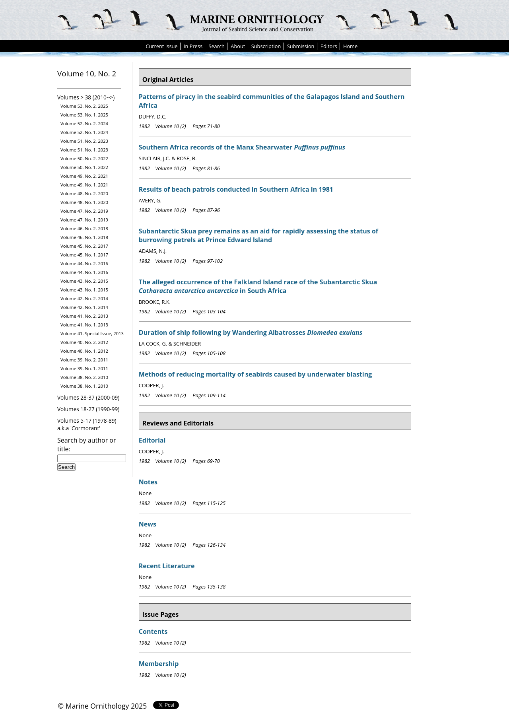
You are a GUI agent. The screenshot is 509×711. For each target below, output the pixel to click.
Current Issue (161, 46)
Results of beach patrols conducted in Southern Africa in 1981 (236, 189)
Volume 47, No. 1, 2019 (84, 220)
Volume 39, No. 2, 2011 (84, 360)
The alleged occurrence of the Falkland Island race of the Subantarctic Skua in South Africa (258, 286)
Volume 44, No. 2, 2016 (84, 263)
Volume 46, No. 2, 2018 (84, 228)
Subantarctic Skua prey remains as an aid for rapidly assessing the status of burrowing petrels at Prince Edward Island (258, 235)
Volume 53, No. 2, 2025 (84, 106)
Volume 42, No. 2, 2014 (84, 298)
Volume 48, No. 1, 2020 (84, 202)
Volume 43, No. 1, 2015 (84, 290)
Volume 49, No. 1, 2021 (84, 185)
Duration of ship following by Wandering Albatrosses (250, 332)
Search (216, 46)
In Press (193, 46)
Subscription (266, 46)
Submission (301, 46)
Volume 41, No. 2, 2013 (84, 316)
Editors (329, 46)
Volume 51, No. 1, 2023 (84, 150)
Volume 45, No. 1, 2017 (84, 255)
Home (350, 46)
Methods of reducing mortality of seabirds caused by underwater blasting (255, 374)
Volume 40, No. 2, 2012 (84, 342)
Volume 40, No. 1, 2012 (84, 351)
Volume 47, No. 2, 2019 (84, 211)
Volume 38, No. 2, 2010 (84, 377)
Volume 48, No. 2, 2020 (84, 193)
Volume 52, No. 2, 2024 (84, 123)
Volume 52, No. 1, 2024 (84, 132)
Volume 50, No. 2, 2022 (84, 158)
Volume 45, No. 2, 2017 (84, 246)
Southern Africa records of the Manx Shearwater (242, 147)
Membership (159, 663)
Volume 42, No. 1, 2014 (84, 307)
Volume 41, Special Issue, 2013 (92, 333)
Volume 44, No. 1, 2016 (84, 272)
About (238, 46)
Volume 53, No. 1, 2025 (84, 115)
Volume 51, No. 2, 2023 (84, 141)
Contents (153, 631)
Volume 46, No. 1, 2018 (84, 237)
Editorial (152, 440)
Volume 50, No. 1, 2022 (84, 167)
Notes (148, 482)
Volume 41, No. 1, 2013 (84, 325)
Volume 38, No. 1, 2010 (84, 386)
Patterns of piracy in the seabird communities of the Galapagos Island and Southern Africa (272, 101)
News (147, 524)
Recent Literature (167, 565)
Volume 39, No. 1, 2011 (84, 368)
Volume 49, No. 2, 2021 (84, 176)
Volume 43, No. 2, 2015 (84, 281)
